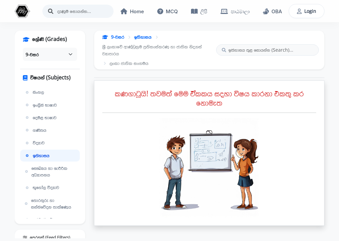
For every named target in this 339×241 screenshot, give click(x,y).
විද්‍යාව (34, 143)
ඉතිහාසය (36, 156)
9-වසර (113, 37)
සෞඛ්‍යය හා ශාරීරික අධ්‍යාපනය (45, 171)
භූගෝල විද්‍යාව (41, 187)
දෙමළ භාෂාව (40, 117)
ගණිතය (35, 130)
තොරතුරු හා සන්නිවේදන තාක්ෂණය (47, 203)
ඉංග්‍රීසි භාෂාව (40, 105)
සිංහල (34, 92)
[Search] (78, 11)
